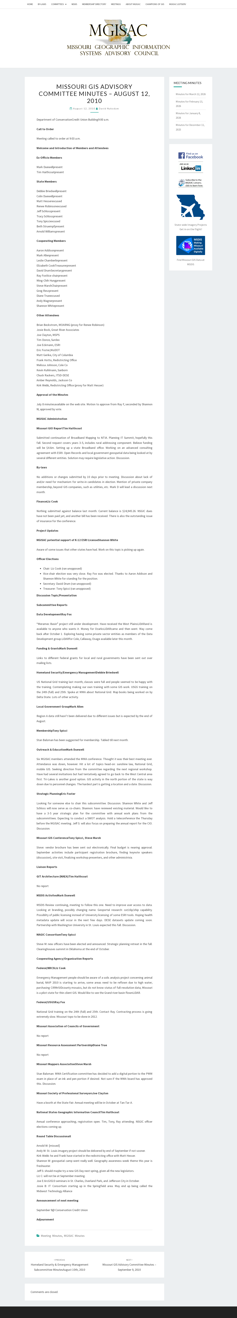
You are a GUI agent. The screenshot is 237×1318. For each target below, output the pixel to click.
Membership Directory (94, 4)
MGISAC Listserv (177, 4)
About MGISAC (133, 4)
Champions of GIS (154, 4)
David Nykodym (109, 108)
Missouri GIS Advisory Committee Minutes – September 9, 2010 (129, 1265)
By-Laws (42, 4)
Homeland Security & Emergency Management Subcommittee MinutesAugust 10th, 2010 (59, 1265)
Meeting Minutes (51, 1236)
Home (30, 4)
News (74, 4)
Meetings (116, 4)
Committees (57, 4)
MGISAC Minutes (74, 1236)
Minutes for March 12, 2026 (191, 94)
